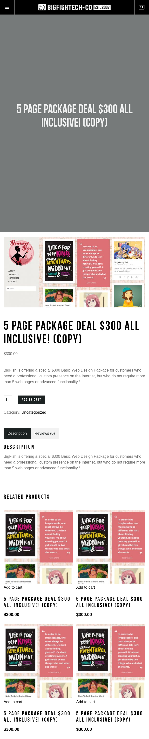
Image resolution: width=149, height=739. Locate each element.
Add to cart (31, 400)
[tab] (17, 433)
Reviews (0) (44, 433)
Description (17, 433)
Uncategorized (33, 412)
